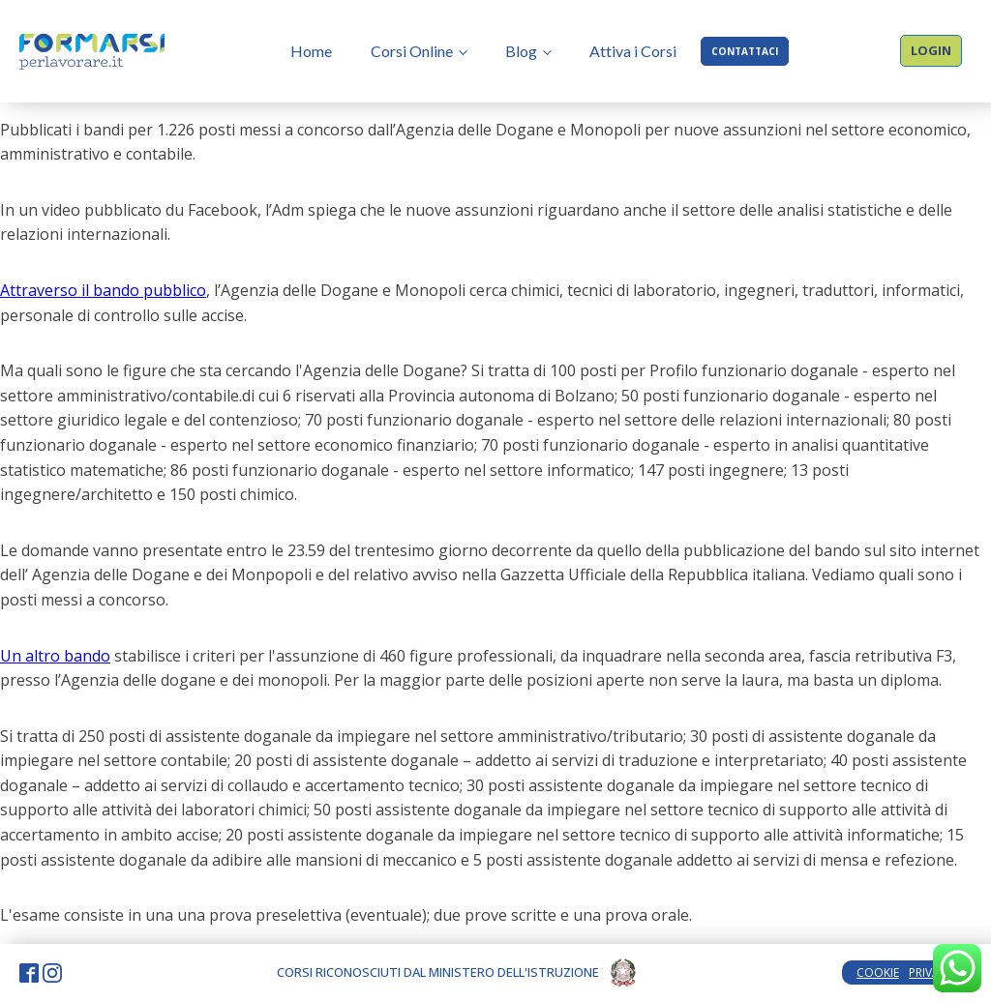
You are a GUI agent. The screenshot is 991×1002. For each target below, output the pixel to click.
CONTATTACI (744, 51)
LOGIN (931, 50)
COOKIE (877, 972)
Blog (521, 51)
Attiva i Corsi (632, 51)
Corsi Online (412, 51)
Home (311, 51)
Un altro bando (55, 655)
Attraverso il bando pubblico (103, 290)
